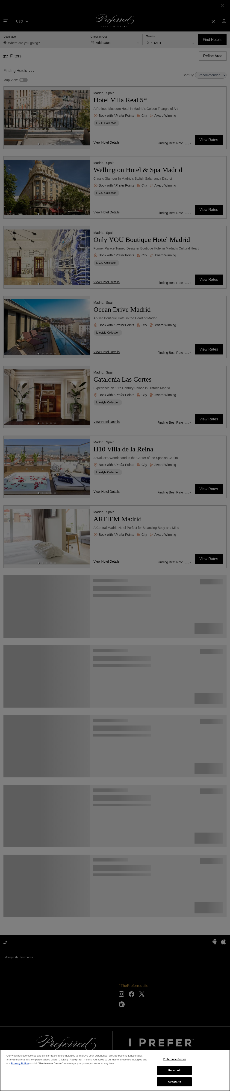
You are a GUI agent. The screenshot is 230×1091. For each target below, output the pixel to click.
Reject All (174, 1070)
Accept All (174, 1081)
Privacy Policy (20, 1063)
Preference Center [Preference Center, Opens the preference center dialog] (174, 1059)
